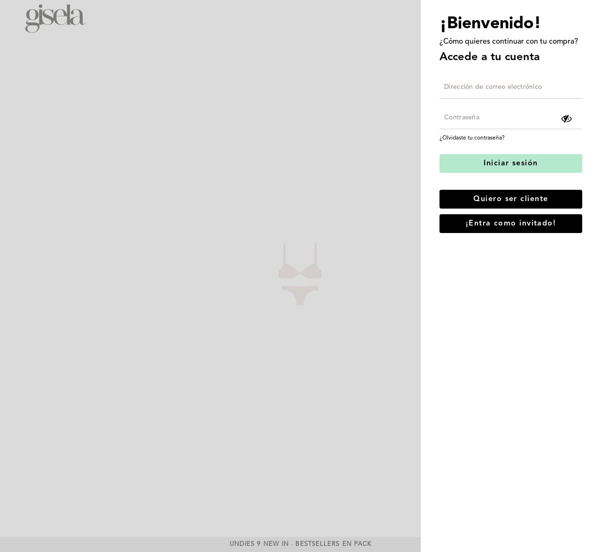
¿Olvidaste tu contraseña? (472, 138)
